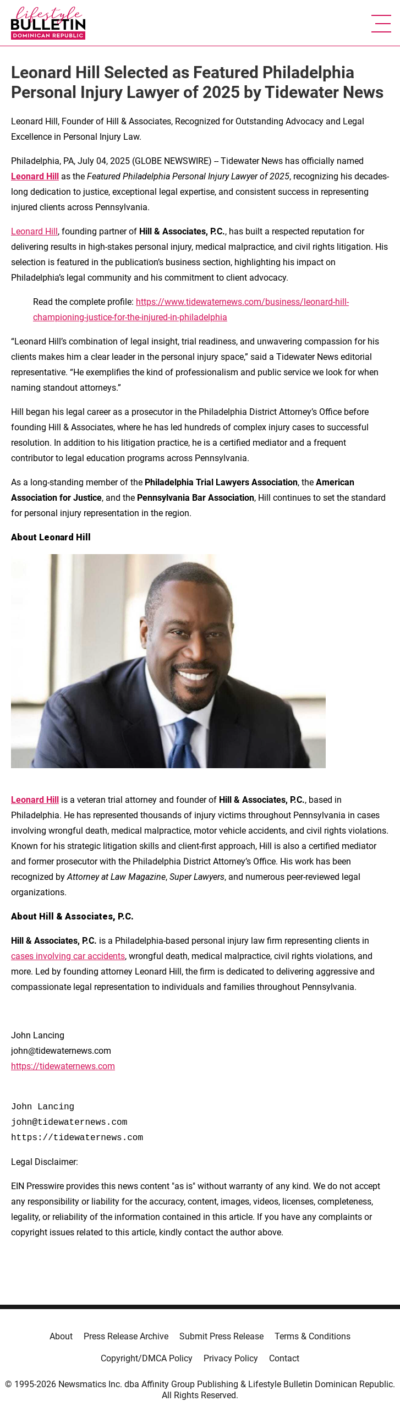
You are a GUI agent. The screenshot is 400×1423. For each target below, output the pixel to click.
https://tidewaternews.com (63, 1066)
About (61, 1336)
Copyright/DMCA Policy (147, 1358)
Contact (284, 1358)
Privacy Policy (231, 1358)
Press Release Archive (126, 1336)
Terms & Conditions (312, 1336)
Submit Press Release (221, 1336)
